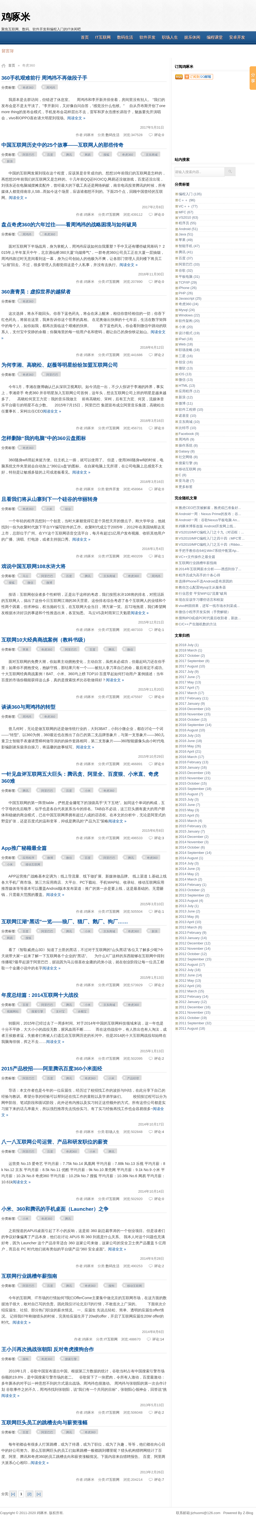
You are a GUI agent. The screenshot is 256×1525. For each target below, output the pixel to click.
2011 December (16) (194, 1007)
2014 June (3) (189, 869)
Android (188, 229)
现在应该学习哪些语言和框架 (201, 600)
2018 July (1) (189, 645)
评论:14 (158, 1339)
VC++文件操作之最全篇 (197, 557)
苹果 (26, 649)
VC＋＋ (188, 206)
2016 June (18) (190, 741)
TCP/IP (188, 282)
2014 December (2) (194, 837)
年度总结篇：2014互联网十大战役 (39, 995)
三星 (186, 356)
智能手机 (189, 246)
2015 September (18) (195, 789)
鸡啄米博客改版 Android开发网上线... (207, 526)
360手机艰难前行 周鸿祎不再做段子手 (44, 78)
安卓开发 (237, 37)
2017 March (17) (191, 693)
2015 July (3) (189, 799)
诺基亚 (187, 416)
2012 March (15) (191, 991)
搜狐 (106, 154)
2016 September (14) (195, 725)
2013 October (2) (192, 890)
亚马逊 (186, 481)
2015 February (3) (192, 826)
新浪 (10, 161)
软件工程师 (191, 409)
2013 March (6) (190, 927)
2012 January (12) (193, 1002)
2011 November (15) (194, 1012)
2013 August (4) (191, 901)
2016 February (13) (193, 762)
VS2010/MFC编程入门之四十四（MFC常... (212, 538)
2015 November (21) (194, 778)
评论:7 (159, 1480)
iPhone (188, 288)
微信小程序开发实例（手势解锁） (205, 612)
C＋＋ (187, 200)
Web (186, 344)
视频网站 (13, 1011)
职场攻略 (189, 350)
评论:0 (159, 135)
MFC (186, 212)
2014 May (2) (189, 874)
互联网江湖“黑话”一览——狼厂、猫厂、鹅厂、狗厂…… (64, 921)
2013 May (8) (189, 917)
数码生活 (125, 37)
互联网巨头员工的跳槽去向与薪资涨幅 (44, 1422)
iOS (185, 374)
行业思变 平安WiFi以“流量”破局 (203, 594)
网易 (88, 154)
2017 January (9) (192, 704)
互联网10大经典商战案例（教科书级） (44, 640)
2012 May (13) (190, 980)
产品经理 (133, 1078)
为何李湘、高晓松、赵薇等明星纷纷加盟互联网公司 (59, 365)
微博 (49, 582)
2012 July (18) (190, 970)
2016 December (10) (194, 709)
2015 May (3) (189, 810)
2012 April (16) (190, 986)
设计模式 (189, 333)
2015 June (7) (189, 805)
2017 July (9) (189, 672)
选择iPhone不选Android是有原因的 (206, 581)
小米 (49, 509)
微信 (30, 582)
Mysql (187, 310)
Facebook (189, 434)
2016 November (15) (194, 714)
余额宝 (82, 1011)
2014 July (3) (189, 863)
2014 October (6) (192, 847)
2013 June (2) (189, 911)
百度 (50, 154)
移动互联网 (33, 864)
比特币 (187, 428)
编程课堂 (215, 37)
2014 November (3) (194, 842)
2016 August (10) (192, 730)
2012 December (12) (194, 943)
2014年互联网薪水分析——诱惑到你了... (210, 569)
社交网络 (188, 457)
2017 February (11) (193, 698)
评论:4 (159, 1132)
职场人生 (170, 37)
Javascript (190, 298)
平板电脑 (189, 277)
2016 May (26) (190, 746)
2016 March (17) (191, 757)
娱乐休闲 (192, 37)
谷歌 (186, 270)
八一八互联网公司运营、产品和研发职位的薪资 (54, 1142)
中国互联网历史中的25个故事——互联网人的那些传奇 (62, 145)
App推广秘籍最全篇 (24, 848)
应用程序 (28, 857)
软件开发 (147, 37)
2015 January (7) (192, 831)
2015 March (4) (190, 821)
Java (186, 234)
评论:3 (159, 838)
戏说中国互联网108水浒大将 (33, 566)
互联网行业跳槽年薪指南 (29, 1276)
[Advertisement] (213, 121)
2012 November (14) (194, 949)
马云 (26, 576)
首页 (85, 37)
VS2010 (188, 217)
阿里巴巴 (28, 154)
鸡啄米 (15, 17)
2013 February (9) (192, 933)
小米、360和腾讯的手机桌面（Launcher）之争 (55, 1209)
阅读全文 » (76, 118)
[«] (13, 1494)
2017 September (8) (194, 661)
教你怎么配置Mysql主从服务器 (202, 587)
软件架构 (189, 321)
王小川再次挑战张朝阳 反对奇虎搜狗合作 (47, 1349)
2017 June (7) (189, 677)
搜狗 (111, 1285)
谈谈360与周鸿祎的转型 (28, 707)
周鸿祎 (50, 87)
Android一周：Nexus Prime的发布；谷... (210, 514)
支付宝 (60, 1011)
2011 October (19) (193, 1018)
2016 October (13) (193, 719)
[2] (29, 1494)
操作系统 (188, 445)
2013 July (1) (189, 906)
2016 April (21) (190, 751)
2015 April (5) (189, 815)
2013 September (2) (194, 895)
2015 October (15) (193, 783)
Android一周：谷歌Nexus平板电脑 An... (209, 520)
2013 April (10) (190, 922)
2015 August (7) (191, 794)
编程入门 (190, 194)
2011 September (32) (195, 1023)
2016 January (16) (193, 767)
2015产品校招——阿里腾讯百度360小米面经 (51, 1068)
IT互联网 (103, 37)
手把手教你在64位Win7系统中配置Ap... (209, 551)
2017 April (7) (189, 688)
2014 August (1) (191, 858)
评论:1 (159, 556)
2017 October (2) (192, 656)
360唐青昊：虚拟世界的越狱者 (36, 292)
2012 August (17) (192, 965)
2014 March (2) (190, 879)
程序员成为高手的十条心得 (199, 575)
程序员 (187, 223)
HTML (187, 386)
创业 (68, 509)
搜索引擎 (37, 1011)
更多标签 (186, 487)
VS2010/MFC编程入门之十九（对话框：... (211, 532)
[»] (39, 1494)
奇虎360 (28, 87)
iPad (186, 339)
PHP (186, 293)
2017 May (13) (190, 682)
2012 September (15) (195, 959)
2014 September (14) (195, 853)
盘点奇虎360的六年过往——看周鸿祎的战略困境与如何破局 (69, 224)
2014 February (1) (192, 885)
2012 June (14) (190, 975)
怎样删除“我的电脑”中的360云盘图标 (43, 438)
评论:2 (159, 355)
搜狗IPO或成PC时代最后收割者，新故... (210, 618)
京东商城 (152, 154)
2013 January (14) (193, 938)
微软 (186, 368)
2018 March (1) (190, 650)
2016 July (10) (190, 735)
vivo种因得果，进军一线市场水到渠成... (209, 606)
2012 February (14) (193, 996)
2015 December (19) (194, 773)
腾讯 (69, 154)
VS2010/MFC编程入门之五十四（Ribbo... (211, 545)
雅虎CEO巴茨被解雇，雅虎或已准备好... (210, 508)
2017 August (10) (192, 666)
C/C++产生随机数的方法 (198, 624)
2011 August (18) (192, 1028)
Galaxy (187, 451)
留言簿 (7, 50)
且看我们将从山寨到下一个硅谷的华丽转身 (49, 499)
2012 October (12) (193, 954)
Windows (189, 315)
